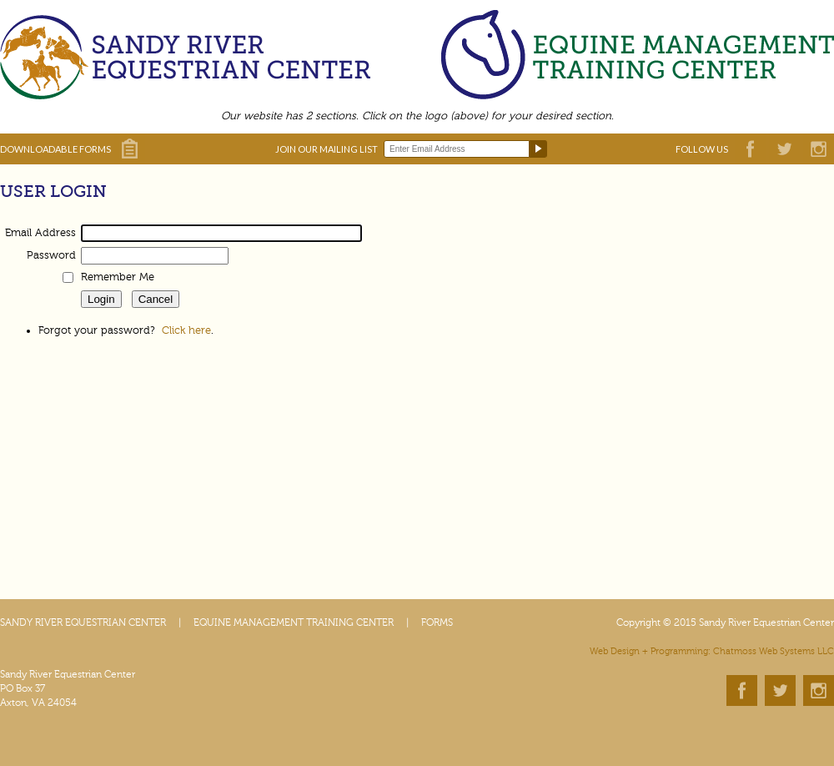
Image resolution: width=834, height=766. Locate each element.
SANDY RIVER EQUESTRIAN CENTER (83, 622)
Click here (186, 330)
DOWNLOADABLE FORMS (55, 149)
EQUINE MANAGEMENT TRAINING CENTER (293, 622)
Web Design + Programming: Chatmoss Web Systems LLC (712, 651)
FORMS (437, 622)
